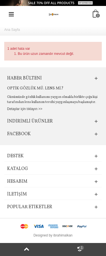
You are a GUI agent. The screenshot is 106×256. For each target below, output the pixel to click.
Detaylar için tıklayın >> (24, 109)
